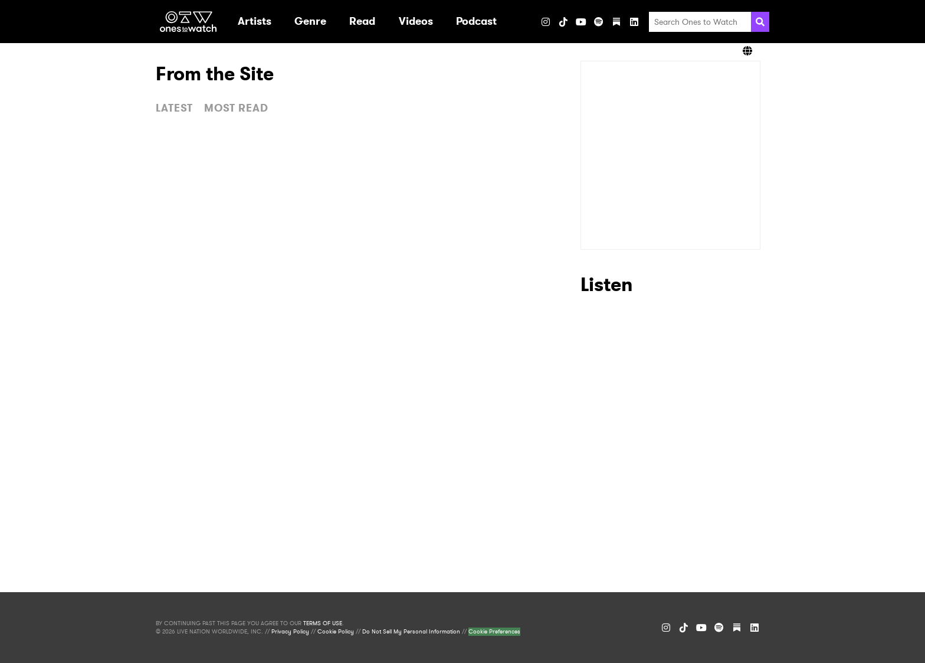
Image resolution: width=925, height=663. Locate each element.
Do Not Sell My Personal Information (411, 632)
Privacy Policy (290, 632)
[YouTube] (581, 22)
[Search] (760, 22)
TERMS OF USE (322, 623)
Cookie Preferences (494, 632)
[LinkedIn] (634, 22)
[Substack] (616, 22)
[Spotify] (599, 22)
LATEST (174, 108)
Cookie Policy (335, 632)
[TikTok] (563, 22)
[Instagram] (546, 22)
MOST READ (236, 108)
